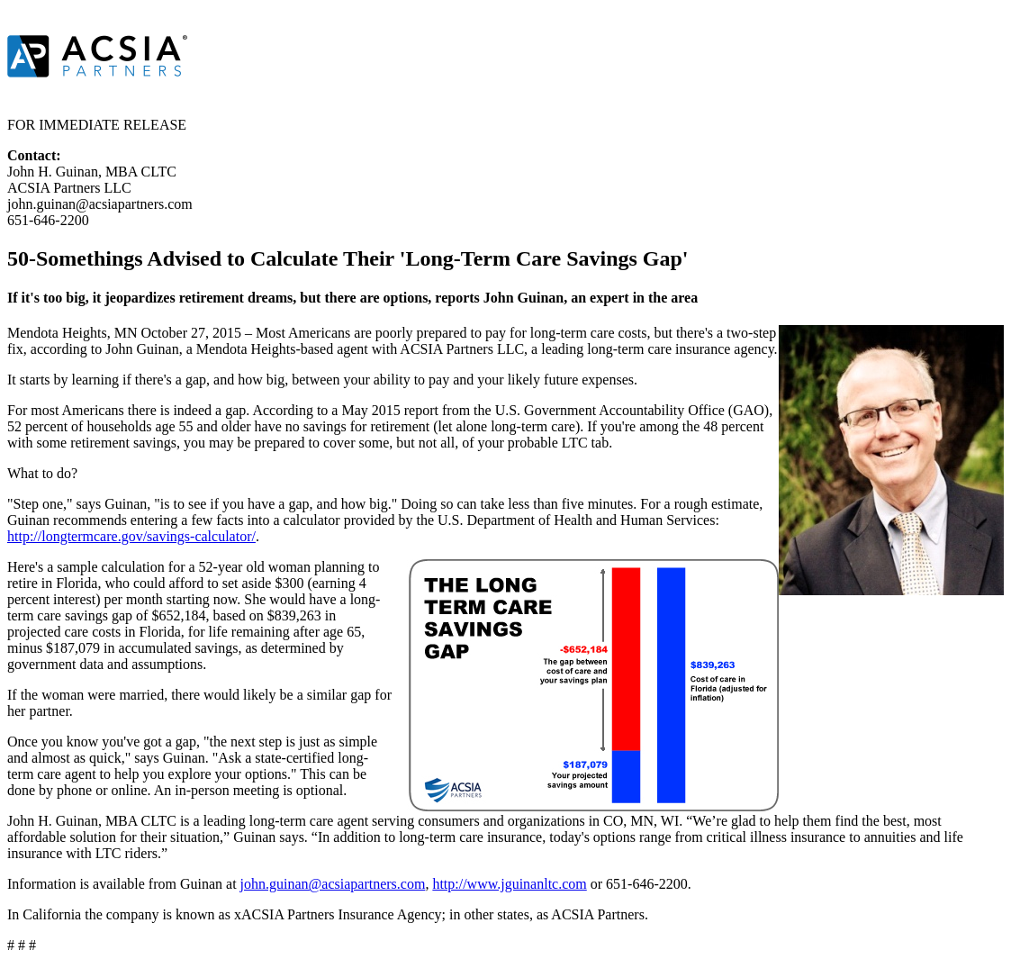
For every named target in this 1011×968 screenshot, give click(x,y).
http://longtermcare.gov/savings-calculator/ (131, 536)
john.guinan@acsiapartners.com (333, 883)
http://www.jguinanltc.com (509, 883)
